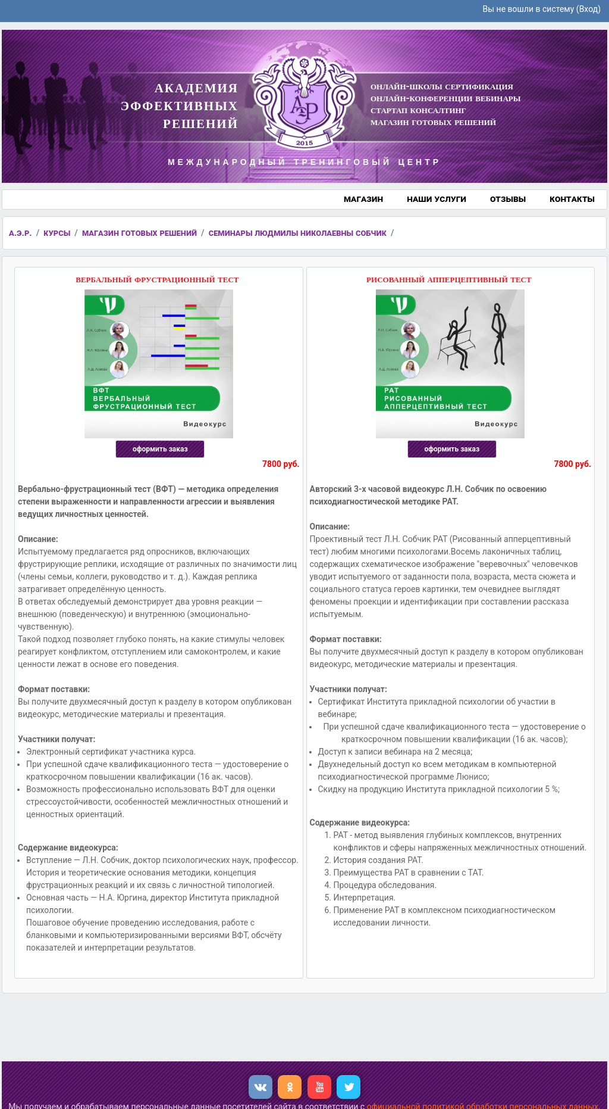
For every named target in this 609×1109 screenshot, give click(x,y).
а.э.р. (20, 233)
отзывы (508, 198)
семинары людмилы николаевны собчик (298, 233)
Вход (588, 9)
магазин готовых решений (139, 233)
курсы (56, 233)
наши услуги (436, 198)
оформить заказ (160, 449)
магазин (363, 198)
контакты (572, 198)
